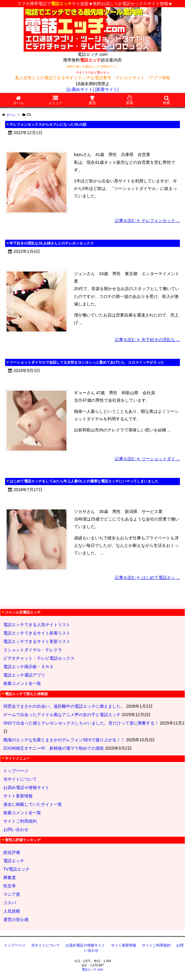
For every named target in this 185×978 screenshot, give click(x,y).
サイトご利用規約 (20, 821)
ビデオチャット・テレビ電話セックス (39, 658)
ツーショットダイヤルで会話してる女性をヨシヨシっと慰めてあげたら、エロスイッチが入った (87, 362)
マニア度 (11, 894)
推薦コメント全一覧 (22, 683)
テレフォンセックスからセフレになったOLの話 (48, 124)
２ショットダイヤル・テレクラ (32, 649)
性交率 (9, 886)
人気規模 (11, 911)
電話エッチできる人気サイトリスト (36, 624)
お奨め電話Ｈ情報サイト (26, 787)
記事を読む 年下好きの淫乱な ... (147, 339)
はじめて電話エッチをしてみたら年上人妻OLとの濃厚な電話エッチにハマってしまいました (84, 481)
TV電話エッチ (16, 869)
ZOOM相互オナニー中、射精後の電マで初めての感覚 (53, 748)
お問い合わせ (15, 829)
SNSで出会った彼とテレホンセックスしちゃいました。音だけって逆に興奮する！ (81, 723)
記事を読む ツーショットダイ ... (147, 458)
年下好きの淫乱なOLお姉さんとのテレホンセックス (52, 243)
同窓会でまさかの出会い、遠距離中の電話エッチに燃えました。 (64, 706)
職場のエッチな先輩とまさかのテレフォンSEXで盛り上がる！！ (64, 739)
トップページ (15, 770)
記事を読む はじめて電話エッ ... (147, 577)
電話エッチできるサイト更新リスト (36, 641)
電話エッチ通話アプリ (24, 675)
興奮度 (9, 877)
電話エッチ (13, 860)
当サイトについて (20, 779)
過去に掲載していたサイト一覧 (32, 804)
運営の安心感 (15, 919)
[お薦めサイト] (80, 89)
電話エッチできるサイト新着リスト (36, 633)
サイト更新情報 (18, 796)
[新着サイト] (107, 89)
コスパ (9, 902)
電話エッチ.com (92, 969)
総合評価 (11, 852)
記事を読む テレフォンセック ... (147, 220)
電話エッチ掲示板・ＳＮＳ (28, 666)
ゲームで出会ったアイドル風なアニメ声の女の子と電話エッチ (62, 714)
